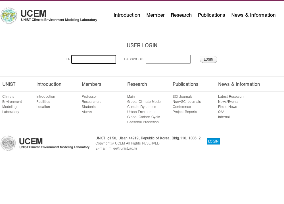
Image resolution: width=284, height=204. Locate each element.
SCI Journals (183, 96)
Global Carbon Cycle (143, 116)
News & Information (253, 14)
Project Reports (185, 111)
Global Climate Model (144, 101)
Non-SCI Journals (187, 101)
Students (89, 106)
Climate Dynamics (141, 106)
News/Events (228, 101)
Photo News (227, 106)
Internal (224, 116)
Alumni (87, 111)
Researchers (91, 101)
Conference (182, 106)
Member (155, 14)
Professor (89, 96)
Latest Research (231, 96)
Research (181, 14)
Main (131, 96)
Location (43, 106)
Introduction (127, 14)
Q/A (221, 111)
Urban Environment (142, 111)
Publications (211, 14)
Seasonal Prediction (143, 121)
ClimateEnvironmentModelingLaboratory (12, 104)
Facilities (43, 101)
